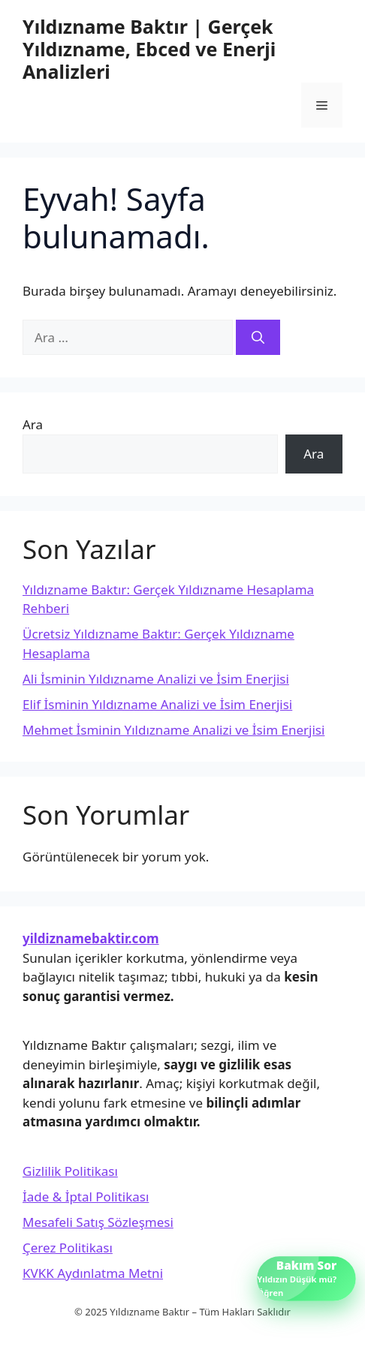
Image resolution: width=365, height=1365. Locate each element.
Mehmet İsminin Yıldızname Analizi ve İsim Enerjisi (173, 729)
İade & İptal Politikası (86, 1196)
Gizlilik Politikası (70, 1171)
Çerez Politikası (68, 1247)
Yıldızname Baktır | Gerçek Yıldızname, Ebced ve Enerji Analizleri (149, 49)
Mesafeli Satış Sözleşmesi (98, 1222)
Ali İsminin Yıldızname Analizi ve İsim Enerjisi (156, 678)
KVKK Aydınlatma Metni (93, 1273)
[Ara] (258, 338)
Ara (33, 424)
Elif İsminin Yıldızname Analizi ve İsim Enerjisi (157, 704)
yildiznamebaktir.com (91, 938)
